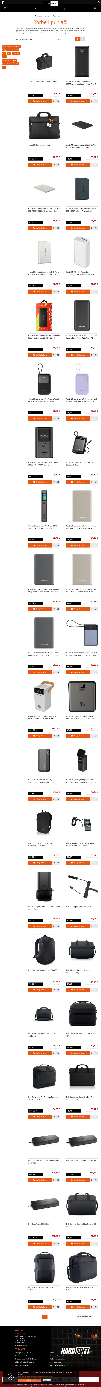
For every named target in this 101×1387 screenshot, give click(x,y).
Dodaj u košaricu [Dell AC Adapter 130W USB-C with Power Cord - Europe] (40, 926)
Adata (4, 57)
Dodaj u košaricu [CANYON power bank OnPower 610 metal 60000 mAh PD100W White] (40, 736)
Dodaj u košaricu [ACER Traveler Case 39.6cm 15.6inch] (40, 101)
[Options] (47, 1380)
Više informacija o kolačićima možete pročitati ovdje (35, 1377)
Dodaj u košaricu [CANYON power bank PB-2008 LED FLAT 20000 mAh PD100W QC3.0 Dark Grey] (78, 736)
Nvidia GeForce (7, 64)
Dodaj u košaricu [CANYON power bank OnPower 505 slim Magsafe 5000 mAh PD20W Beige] (78, 545)
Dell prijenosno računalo (10, 50)
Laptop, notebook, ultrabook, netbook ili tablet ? (66, 1356)
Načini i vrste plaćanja (57, 1359)
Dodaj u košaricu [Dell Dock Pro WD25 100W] (40, 1243)
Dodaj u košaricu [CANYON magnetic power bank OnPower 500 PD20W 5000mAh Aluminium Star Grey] (40, 228)
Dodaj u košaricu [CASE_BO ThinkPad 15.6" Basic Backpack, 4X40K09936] (40, 863)
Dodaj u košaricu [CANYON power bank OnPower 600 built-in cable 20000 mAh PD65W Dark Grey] (78, 672)
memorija (16, 53)
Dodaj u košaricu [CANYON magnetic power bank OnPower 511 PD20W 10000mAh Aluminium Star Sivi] (40, 291)
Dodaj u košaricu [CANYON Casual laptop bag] (40, 164)
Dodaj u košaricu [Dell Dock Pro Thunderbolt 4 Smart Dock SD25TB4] (40, 1180)
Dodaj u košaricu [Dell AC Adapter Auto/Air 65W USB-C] (78, 926)
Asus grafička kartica (9, 60)
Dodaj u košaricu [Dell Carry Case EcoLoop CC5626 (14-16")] (78, 1053)
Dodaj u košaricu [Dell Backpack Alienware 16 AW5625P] (40, 990)
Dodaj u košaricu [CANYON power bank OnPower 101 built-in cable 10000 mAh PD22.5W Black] (40, 418)
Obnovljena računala (21, 1365)
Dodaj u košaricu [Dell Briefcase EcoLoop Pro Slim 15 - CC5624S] (40, 1053)
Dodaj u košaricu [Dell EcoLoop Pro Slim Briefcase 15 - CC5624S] (78, 1307)
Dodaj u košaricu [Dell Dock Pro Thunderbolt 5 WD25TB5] (78, 1180)
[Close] (29, 1380)
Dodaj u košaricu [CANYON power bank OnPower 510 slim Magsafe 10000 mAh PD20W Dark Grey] (40, 672)
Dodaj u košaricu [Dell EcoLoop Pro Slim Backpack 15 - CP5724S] (40, 1307)
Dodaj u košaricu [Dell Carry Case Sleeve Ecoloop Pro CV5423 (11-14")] (78, 1116)
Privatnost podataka (21, 1356)
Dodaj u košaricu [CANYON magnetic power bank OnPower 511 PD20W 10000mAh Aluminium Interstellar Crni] (78, 228)
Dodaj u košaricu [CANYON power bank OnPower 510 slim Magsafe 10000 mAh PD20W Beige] (78, 609)
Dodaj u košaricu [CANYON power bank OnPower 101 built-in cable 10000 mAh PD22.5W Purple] (78, 418)
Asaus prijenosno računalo (11, 46)
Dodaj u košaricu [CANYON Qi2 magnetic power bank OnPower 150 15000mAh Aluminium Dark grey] (78, 799)
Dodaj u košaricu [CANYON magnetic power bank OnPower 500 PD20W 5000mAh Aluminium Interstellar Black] (78, 164)
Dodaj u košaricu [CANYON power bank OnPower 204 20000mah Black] (78, 482)
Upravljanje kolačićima (57, 1365)
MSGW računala (55, 1362)
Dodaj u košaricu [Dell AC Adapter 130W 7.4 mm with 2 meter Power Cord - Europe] (78, 863)
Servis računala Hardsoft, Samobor (26, 1359)
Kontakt (52, 1353)
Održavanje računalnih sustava (25, 1362)
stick (9, 53)
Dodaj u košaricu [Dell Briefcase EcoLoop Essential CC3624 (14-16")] (78, 990)
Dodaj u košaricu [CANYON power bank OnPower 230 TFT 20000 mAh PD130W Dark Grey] (40, 545)
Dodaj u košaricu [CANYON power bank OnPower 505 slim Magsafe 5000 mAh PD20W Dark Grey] (40, 609)
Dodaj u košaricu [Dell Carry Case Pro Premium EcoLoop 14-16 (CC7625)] (40, 1116)
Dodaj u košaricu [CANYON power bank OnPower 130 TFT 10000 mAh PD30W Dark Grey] (40, 482)
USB (3, 53)
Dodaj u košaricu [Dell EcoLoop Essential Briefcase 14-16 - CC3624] (78, 1243)
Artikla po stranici (83, 1317)
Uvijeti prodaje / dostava (23, 1353)
